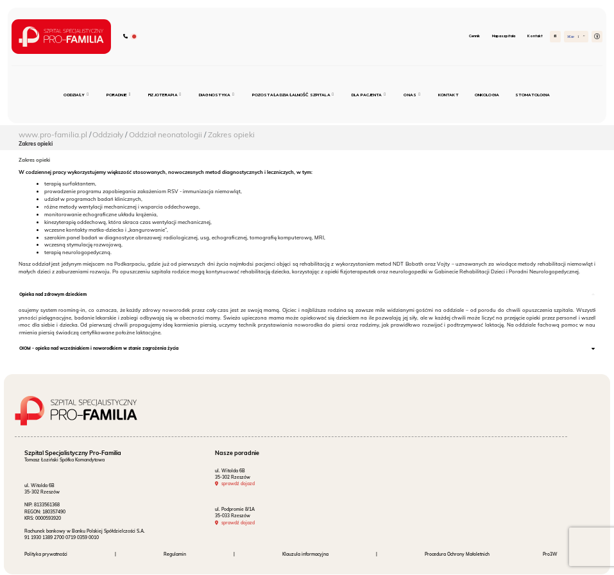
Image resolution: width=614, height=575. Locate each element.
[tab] (307, 295)
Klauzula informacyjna (305, 555)
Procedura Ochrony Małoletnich (457, 555)
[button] (597, 36)
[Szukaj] (555, 36)
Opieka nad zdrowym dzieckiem (53, 294)
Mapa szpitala (503, 35)
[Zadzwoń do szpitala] (130, 37)
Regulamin (175, 555)
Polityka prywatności (45, 555)
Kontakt (535, 35)
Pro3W (550, 555)
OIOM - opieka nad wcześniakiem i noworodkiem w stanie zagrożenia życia (98, 349)
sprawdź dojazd (238, 483)
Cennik (474, 35)
